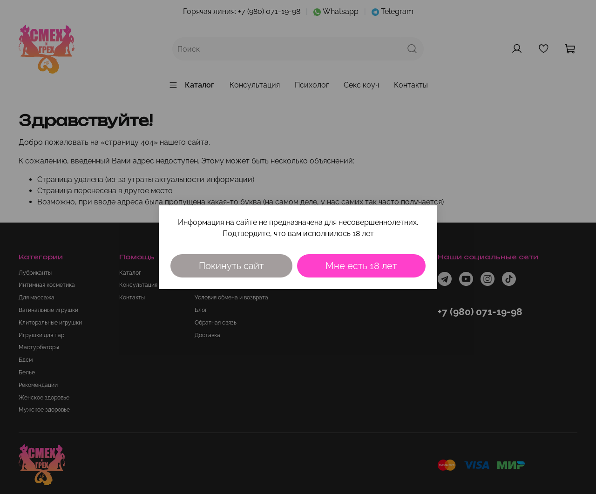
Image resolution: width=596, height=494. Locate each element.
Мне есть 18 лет (361, 265)
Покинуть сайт (231, 265)
